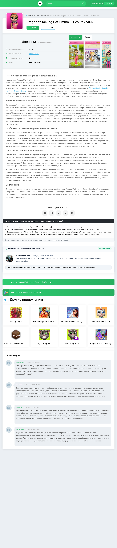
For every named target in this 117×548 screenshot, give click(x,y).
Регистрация (97, 3)
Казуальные (34, 54)
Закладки (48, 28)
